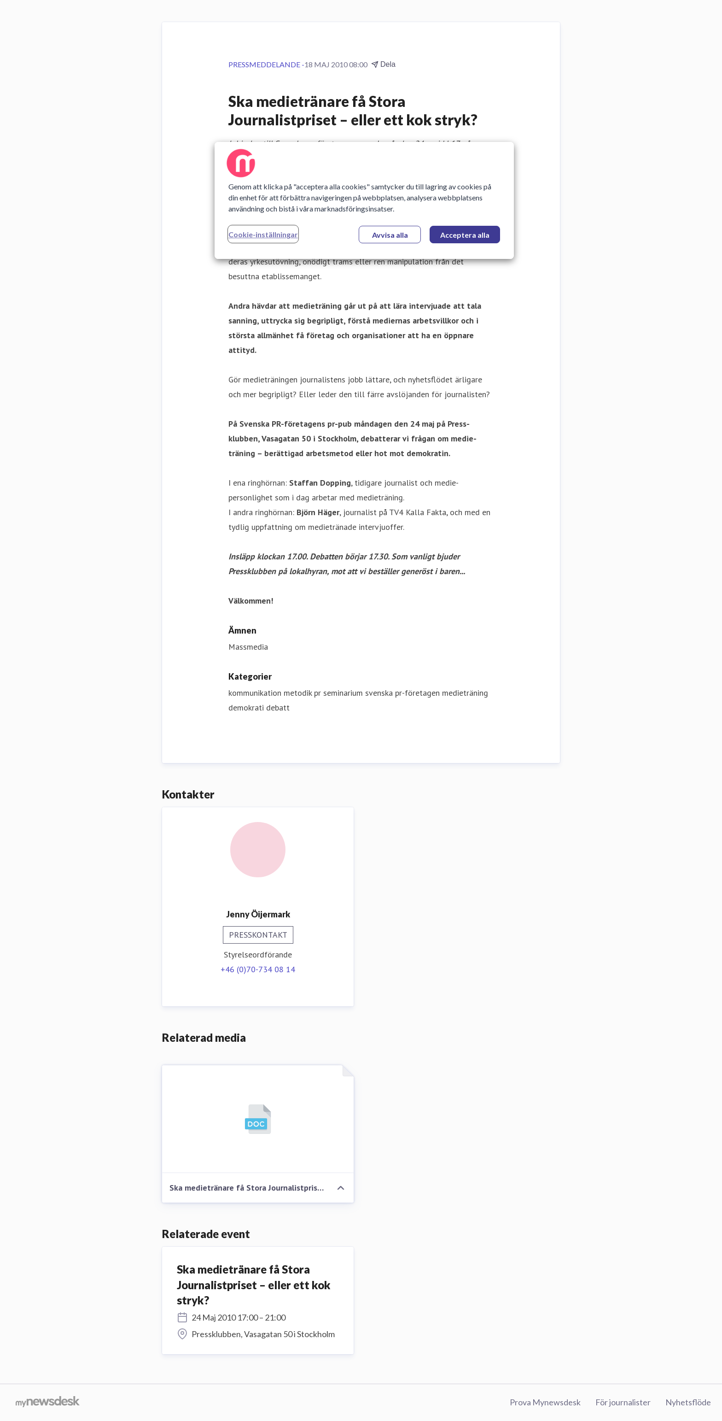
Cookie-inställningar (263, 234)
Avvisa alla (390, 234)
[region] (364, 200)
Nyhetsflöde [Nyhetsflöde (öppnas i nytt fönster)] (688, 1402)
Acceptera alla (464, 234)
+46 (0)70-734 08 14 (258, 969)
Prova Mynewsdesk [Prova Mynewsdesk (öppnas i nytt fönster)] (545, 1402)
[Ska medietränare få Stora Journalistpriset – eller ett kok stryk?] (258, 1119)
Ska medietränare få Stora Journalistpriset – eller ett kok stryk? (254, 1284)
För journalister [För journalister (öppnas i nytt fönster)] (623, 1402)
